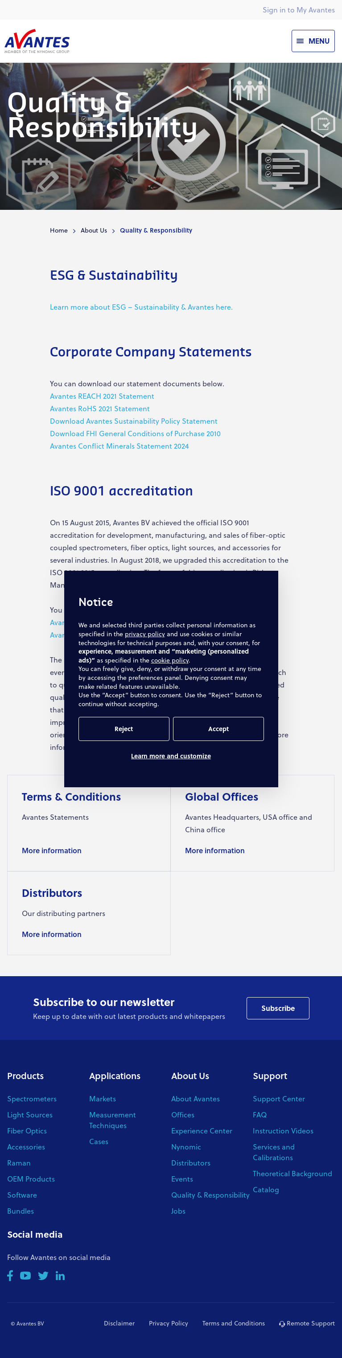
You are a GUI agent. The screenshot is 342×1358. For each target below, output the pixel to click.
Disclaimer (119, 1323)
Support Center (279, 1098)
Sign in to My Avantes (299, 9)
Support (270, 1075)
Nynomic (186, 1146)
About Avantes (195, 1098)
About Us (94, 230)
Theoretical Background (292, 1173)
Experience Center (201, 1130)
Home (59, 230)
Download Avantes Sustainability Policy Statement (134, 421)
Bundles (20, 1211)
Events (182, 1179)
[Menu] (313, 41)
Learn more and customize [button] (171, 756)
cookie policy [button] (170, 660)
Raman (19, 1163)
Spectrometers (32, 1098)
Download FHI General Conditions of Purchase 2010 (135, 433)
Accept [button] (218, 728)
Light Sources (30, 1114)
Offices (182, 1114)
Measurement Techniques (112, 1119)
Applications (114, 1075)
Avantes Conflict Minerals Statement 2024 (119, 446)
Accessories (26, 1146)
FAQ (260, 1114)
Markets (102, 1098)
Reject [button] (124, 728)
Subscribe (278, 1008)
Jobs (178, 1211)
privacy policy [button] (145, 633)
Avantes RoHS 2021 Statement (100, 408)
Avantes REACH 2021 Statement (102, 396)
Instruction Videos (283, 1130)
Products (25, 1075)
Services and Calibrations (274, 1151)
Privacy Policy (168, 1323)
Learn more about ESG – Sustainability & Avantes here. (141, 307)
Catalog (266, 1189)
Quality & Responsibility (210, 1195)
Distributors (190, 1163)
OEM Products (31, 1179)
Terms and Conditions (233, 1323)
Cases (98, 1141)
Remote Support (307, 1323)
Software (22, 1195)
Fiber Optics (27, 1130)
